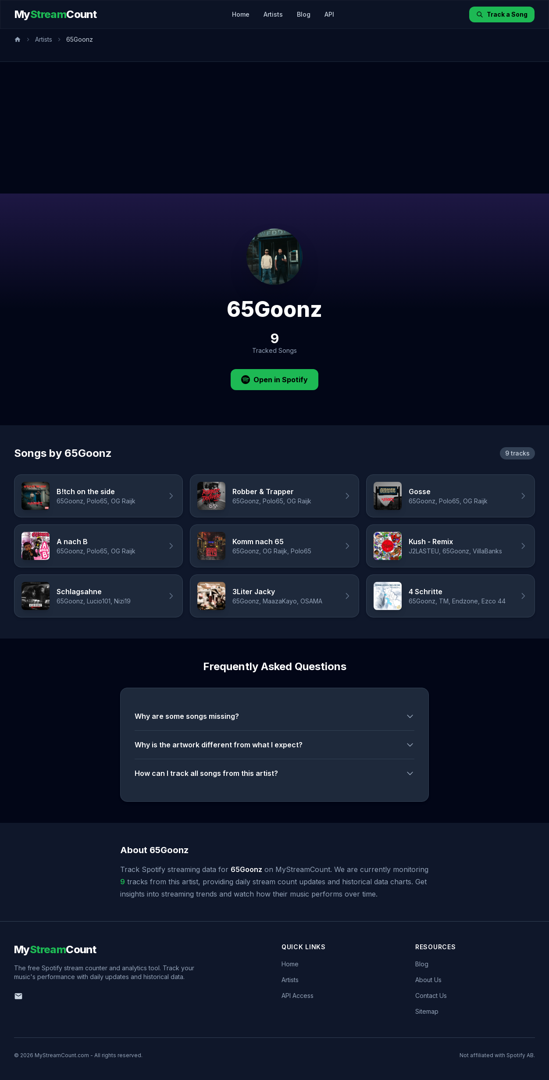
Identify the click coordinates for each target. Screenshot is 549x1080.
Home (241, 14)
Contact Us (431, 995)
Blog (303, 14)
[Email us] (18, 996)
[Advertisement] (274, 127)
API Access (298, 995)
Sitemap (426, 1011)
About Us (428, 979)
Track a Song (502, 14)
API (329, 14)
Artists (273, 14)
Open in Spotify (274, 379)
